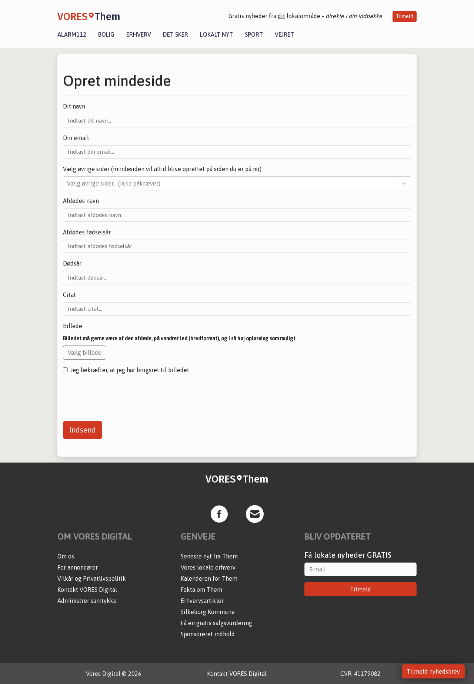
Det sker (175, 34)
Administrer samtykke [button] (87, 600)
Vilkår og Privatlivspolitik (91, 578)
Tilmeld (404, 16)
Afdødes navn (81, 200)
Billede (72, 326)
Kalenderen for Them (209, 578)
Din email (76, 137)
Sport (254, 34)
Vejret (284, 34)
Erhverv (138, 34)
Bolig (106, 34)
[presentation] (119, 394)
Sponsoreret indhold (208, 634)
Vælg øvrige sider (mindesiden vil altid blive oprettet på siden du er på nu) (162, 169)
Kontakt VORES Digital (87, 589)
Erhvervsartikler (202, 600)
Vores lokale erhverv (208, 567)
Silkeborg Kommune (208, 611)
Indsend (82, 430)
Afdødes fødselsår (87, 232)
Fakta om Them (201, 589)
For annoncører (77, 567)
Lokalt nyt (216, 34)
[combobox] (68, 183)
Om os (65, 556)
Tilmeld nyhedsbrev (433, 671)
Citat (69, 294)
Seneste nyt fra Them (209, 556)
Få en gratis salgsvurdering (216, 623)
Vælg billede (84, 352)
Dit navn (74, 106)
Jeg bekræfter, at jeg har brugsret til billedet (129, 370)
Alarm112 (71, 34)
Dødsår (72, 263)
